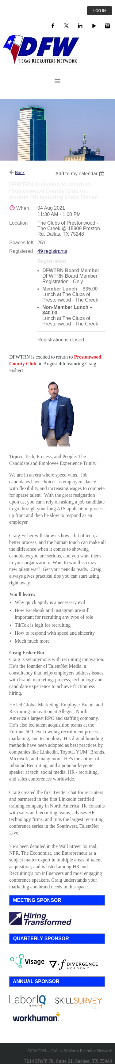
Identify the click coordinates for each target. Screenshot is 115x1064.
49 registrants (52, 251)
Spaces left (21, 242)
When (22, 208)
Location (18, 223)
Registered (21, 251)
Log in (99, 11)
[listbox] (80, 173)
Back (20, 172)
